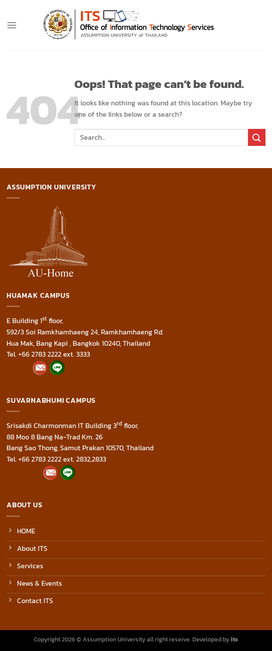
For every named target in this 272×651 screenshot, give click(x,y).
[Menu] (12, 25)
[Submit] (256, 137)
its (234, 639)
